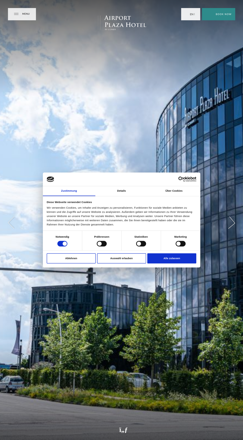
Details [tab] (121, 190)
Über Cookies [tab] (174, 190)
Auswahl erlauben (121, 258)
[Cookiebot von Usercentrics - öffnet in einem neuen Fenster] (181, 179)
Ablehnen (71, 258)
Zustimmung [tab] (69, 190)
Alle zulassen (171, 258)
